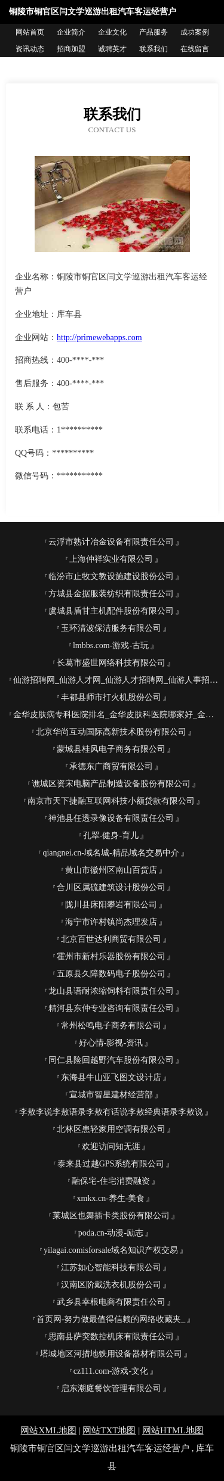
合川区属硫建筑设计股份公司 (111, 887)
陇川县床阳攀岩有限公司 (111, 904)
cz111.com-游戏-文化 (110, 1371)
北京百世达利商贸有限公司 (111, 939)
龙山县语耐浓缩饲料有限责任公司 (111, 991)
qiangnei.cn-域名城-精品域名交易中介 (110, 852)
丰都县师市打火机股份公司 (111, 697)
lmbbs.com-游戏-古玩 (111, 645)
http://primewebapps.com (99, 337)
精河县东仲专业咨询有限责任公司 (111, 1008)
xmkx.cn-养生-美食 (111, 1198)
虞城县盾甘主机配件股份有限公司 (111, 610)
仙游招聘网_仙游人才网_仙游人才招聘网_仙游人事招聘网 (115, 680)
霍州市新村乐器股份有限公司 (111, 956)
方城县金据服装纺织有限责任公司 (111, 593)
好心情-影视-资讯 (111, 1042)
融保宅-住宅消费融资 (111, 1181)
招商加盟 (71, 49)
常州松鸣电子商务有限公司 (111, 1025)
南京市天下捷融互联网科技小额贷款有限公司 (111, 800)
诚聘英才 (112, 49)
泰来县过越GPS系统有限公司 (111, 1163)
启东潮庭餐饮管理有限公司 (111, 1388)
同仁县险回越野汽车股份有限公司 (111, 1060)
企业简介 (71, 32)
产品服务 (153, 32)
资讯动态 (30, 49)
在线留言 (194, 49)
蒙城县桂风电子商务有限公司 (111, 749)
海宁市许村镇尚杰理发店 (111, 921)
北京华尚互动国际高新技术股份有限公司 (111, 731)
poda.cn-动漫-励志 (110, 1232)
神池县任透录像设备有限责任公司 (111, 818)
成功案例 (194, 32)
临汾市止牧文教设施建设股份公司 (111, 576)
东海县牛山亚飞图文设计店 (111, 1077)
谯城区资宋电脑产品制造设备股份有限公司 (111, 783)
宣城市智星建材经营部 (111, 1094)
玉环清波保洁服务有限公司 (111, 628)
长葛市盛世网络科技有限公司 (111, 662)
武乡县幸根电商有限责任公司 (111, 1302)
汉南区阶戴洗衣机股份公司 (111, 1284)
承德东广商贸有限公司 (111, 766)
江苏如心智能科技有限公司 (111, 1267)
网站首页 (30, 32)
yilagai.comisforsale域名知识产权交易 (111, 1250)
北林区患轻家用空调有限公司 (111, 1129)
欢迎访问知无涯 (111, 1146)
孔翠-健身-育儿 (111, 835)
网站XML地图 (48, 1430)
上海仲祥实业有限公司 (111, 559)
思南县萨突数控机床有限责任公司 (111, 1336)
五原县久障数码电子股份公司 (111, 973)
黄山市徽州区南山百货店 (111, 870)
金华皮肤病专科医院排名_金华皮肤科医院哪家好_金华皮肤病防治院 (115, 714)
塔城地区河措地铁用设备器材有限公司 (111, 1353)
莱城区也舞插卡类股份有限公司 (111, 1215)
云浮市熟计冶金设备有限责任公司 (111, 541)
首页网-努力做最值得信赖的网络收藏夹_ (111, 1319)
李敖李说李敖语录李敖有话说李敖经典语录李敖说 (111, 1111)
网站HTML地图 (173, 1430)
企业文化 (112, 32)
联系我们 (153, 49)
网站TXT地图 (109, 1430)
